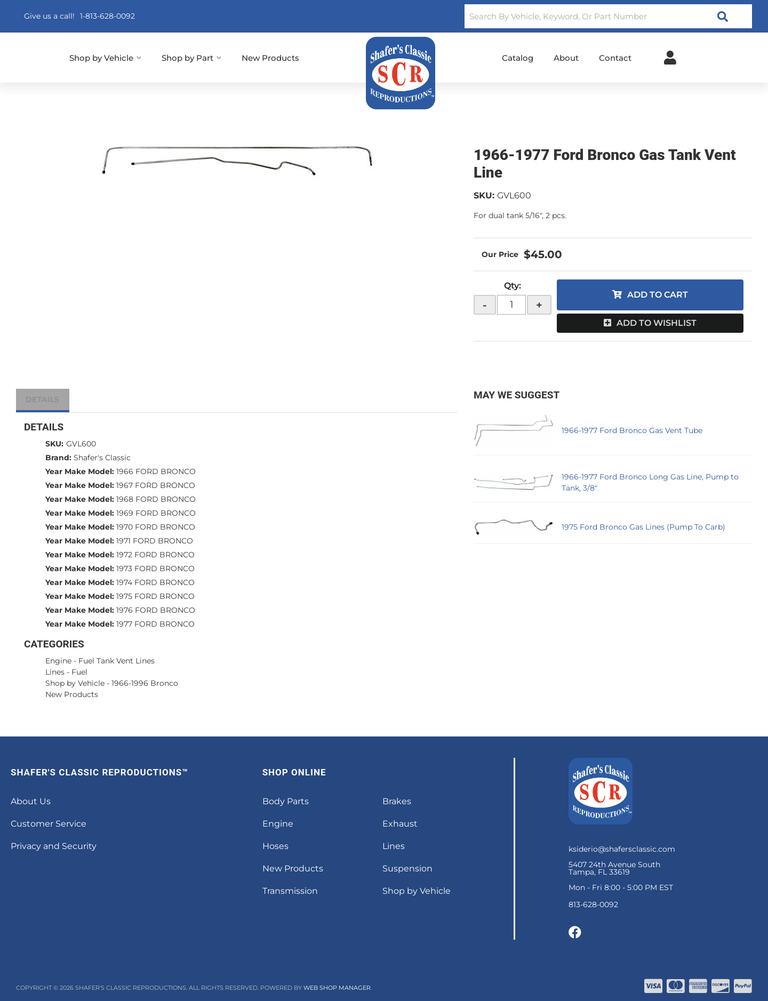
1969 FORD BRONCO (156, 513)
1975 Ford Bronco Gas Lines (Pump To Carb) (643, 527)
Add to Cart (657, 295)
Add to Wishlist (657, 323)
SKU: (484, 195)
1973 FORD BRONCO (155, 568)
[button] (608, 16)
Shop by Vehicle (75, 683)
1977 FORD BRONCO (155, 624)
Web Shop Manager (337, 987)
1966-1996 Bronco (144, 683)
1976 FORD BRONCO (155, 610)
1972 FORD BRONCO (155, 554)
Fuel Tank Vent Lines (116, 661)
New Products (71, 694)
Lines (55, 672)
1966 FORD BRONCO (156, 471)
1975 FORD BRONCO (155, 596)
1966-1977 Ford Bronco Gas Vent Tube (632, 430)
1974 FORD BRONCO (155, 582)
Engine (58, 661)
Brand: (58, 457)
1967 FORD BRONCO (155, 485)
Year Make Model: (79, 471)
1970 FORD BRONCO (155, 527)
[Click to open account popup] (670, 57)
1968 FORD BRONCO (156, 499)
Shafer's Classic (102, 457)
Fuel (79, 672)
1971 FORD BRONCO (154, 541)
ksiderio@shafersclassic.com (622, 849)
